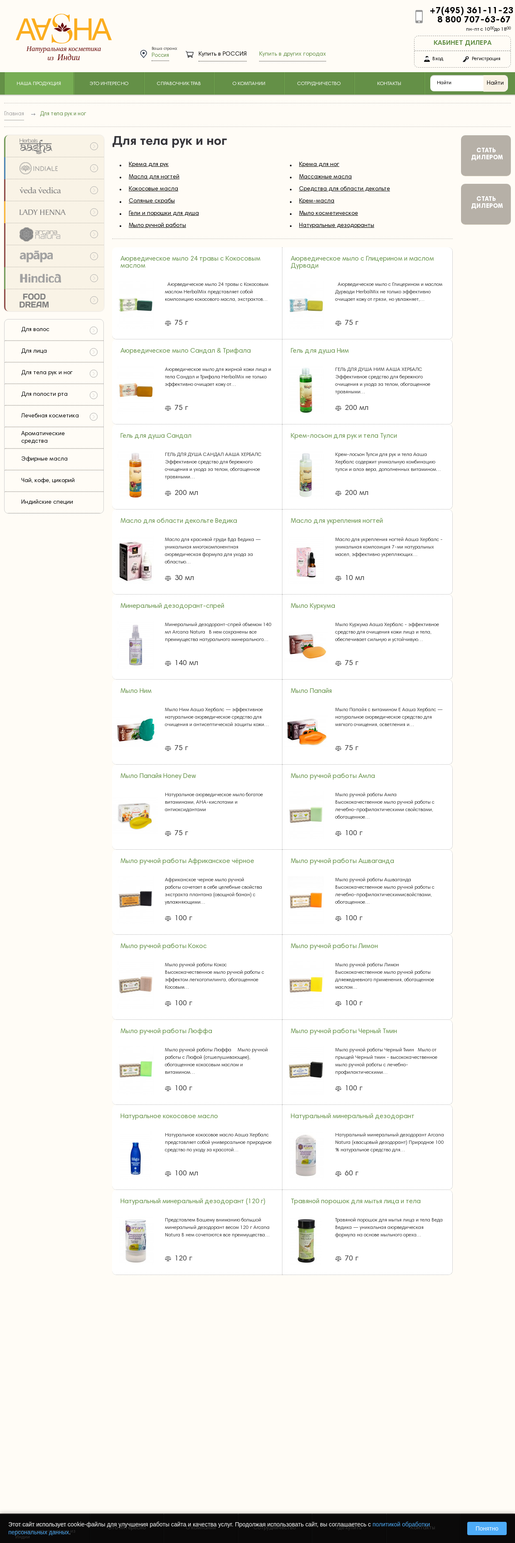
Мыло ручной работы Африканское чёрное (187, 861)
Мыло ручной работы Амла (333, 776)
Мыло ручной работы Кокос (163, 946)
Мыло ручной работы (157, 226)
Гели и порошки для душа (164, 214)
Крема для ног (319, 165)
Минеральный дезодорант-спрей (172, 606)
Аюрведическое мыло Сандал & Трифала (185, 351)
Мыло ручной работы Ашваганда (342, 861)
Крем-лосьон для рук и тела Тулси (344, 436)
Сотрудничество (319, 83)
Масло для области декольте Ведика (178, 521)
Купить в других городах (292, 54)
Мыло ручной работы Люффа (166, 1031)
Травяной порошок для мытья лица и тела (356, 1201)
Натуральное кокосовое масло (169, 1116)
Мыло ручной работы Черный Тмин (344, 1031)
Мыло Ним (136, 691)
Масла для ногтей (154, 177)
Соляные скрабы (152, 201)
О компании (249, 83)
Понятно (487, 1528)
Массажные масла (325, 177)
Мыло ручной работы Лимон (334, 946)
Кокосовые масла (153, 189)
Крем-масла (316, 201)
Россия (160, 56)
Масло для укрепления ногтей (337, 521)
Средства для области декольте (344, 189)
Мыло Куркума (313, 606)
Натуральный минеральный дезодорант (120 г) (192, 1201)
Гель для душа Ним (320, 351)
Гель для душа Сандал (155, 436)
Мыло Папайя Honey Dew (158, 776)
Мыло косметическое (328, 214)
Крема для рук (149, 165)
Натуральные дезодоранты (336, 226)
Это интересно (108, 83)
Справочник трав (179, 83)
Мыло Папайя (311, 691)
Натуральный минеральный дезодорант (352, 1116)
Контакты (389, 83)
